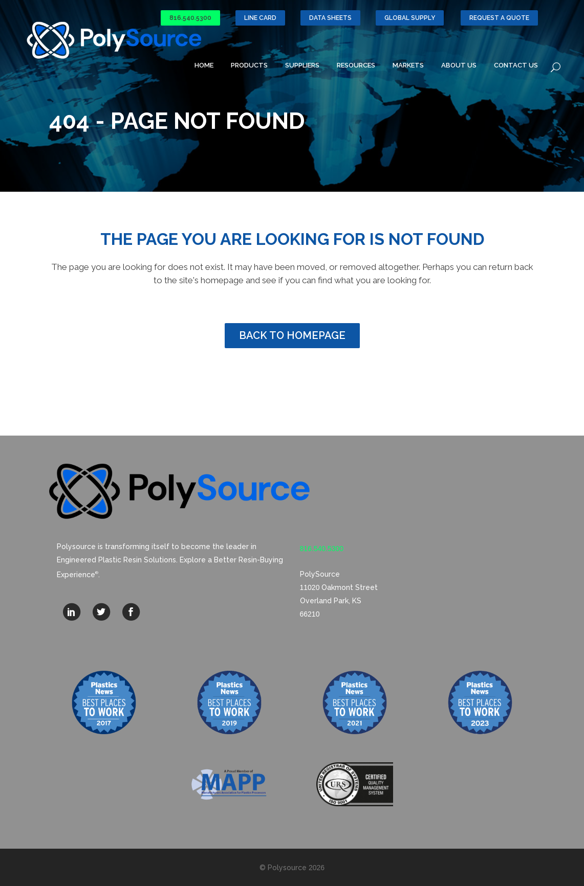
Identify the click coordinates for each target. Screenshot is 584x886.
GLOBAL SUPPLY (409, 17)
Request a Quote (499, 17)
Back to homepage (292, 335)
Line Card (260, 17)
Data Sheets (330, 17)
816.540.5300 (190, 17)
